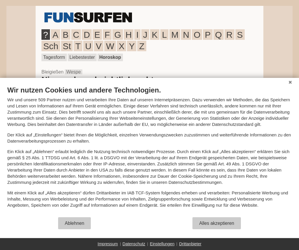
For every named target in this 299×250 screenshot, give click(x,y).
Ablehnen (74, 223)
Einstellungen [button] (162, 244)
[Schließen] (290, 82)
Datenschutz (134, 244)
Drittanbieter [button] (190, 244)
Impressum (108, 244)
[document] (149, 151)
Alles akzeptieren (216, 223)
